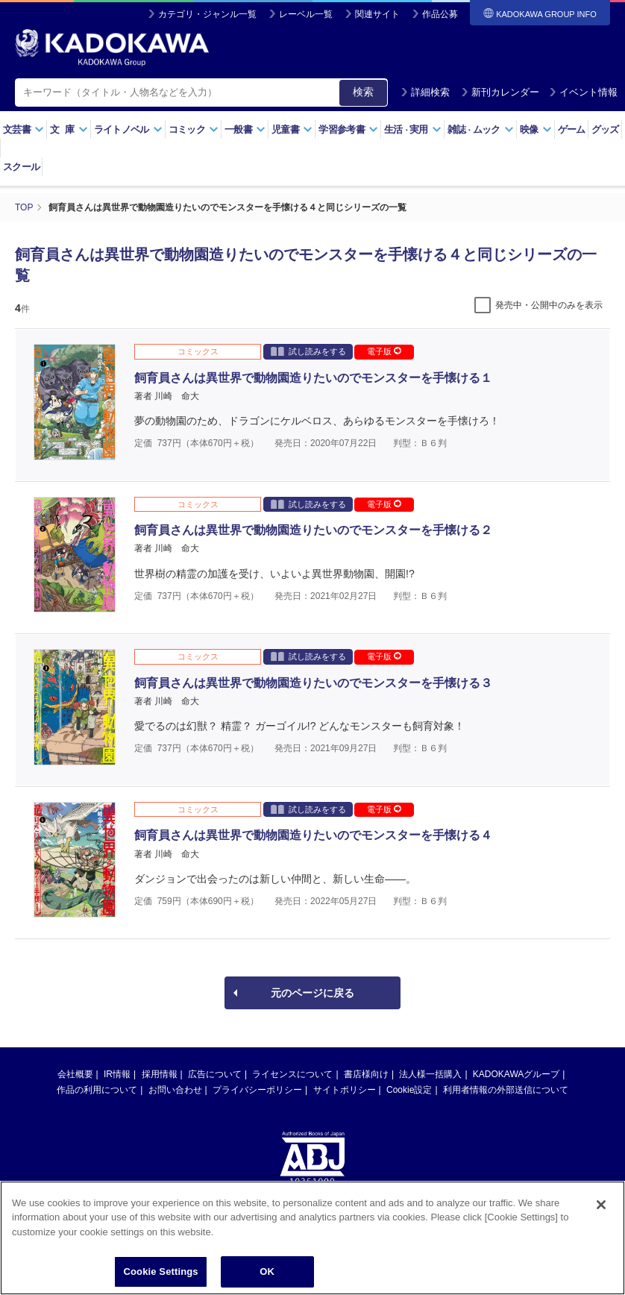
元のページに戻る (312, 993)
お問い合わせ (175, 1090)
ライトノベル (128, 129)
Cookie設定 (409, 1090)
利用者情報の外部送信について (505, 1090)
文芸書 (23, 129)
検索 (363, 92)
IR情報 (117, 1074)
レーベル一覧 (306, 14)
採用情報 (160, 1074)
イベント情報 (583, 92)
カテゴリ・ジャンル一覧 (207, 14)
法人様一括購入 (430, 1074)
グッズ (605, 129)
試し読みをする (308, 351)
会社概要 (75, 1074)
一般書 (245, 129)
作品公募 (440, 14)
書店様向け (366, 1074)
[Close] (601, 1206)
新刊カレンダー (500, 92)
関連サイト (377, 14)
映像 (536, 129)
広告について (215, 1074)
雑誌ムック (480, 129)
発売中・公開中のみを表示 (549, 305)
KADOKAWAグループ (516, 1074)
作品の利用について (97, 1090)
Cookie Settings (160, 1273)
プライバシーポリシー (257, 1090)
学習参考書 (348, 129)
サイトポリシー (344, 1090)
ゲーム (571, 129)
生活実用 (413, 129)
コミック (194, 129)
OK (267, 1273)
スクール (21, 166)
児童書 (291, 129)
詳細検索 (425, 92)
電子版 (384, 351)
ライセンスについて (292, 1074)
